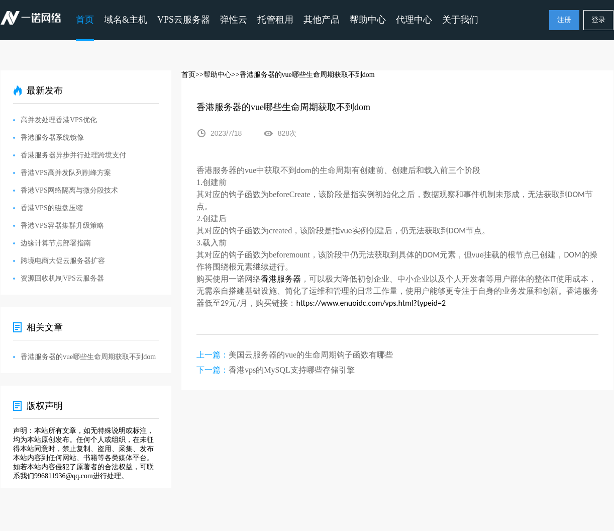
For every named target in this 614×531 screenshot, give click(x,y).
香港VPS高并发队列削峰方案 (66, 172)
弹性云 (233, 20)
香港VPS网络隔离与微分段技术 (69, 190)
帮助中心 (368, 20)
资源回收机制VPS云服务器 (62, 278)
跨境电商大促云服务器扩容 (63, 260)
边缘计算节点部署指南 (56, 243)
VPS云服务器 (183, 20)
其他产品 (321, 20)
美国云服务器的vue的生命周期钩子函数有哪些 (311, 354)
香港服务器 (281, 279)
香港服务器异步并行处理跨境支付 (73, 155)
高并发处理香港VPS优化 (59, 120)
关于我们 (460, 20)
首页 (85, 20)
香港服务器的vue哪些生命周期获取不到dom (88, 357)
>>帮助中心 (213, 74)
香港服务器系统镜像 (52, 137)
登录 (598, 20)
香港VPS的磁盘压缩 (52, 208)
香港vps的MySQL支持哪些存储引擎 (292, 370)
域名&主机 (125, 20)
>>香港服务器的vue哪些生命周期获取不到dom (303, 74)
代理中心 (414, 20)
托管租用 (275, 20)
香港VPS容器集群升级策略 (62, 225)
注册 (564, 20)
